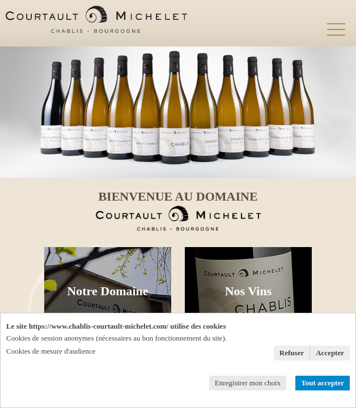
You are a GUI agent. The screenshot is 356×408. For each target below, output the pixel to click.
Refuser (291, 352)
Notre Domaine (107, 291)
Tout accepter (322, 383)
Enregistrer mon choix (248, 383)
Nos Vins (248, 291)
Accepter (330, 352)
